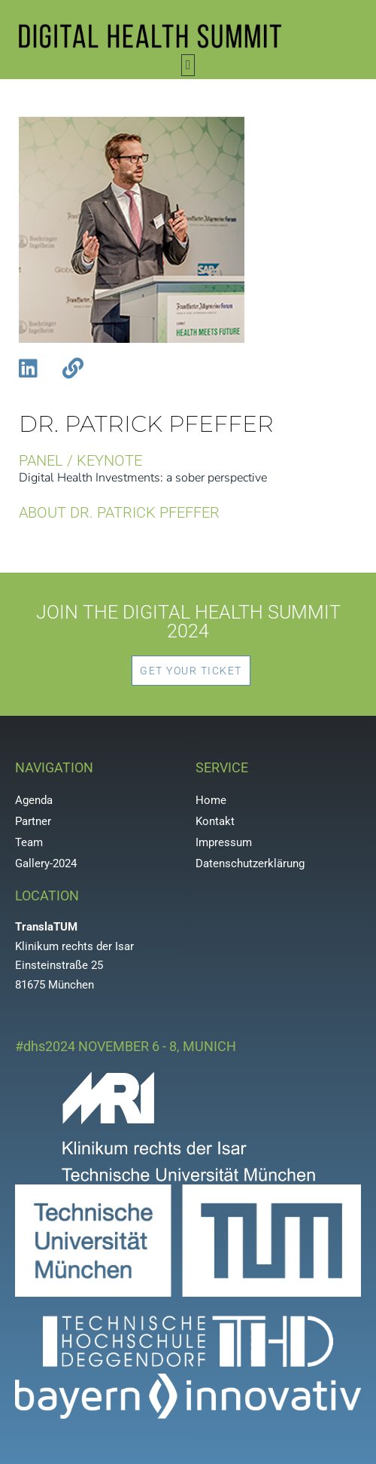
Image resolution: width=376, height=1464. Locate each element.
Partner (33, 821)
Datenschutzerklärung (250, 863)
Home (211, 800)
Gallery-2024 (46, 863)
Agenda (34, 800)
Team (29, 842)
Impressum (224, 842)
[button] (188, 65)
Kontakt (215, 821)
